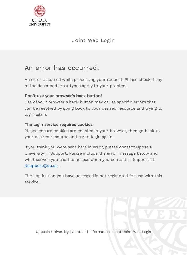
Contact (79, 232)
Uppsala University (52, 232)
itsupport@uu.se (41, 165)
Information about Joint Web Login (120, 232)
